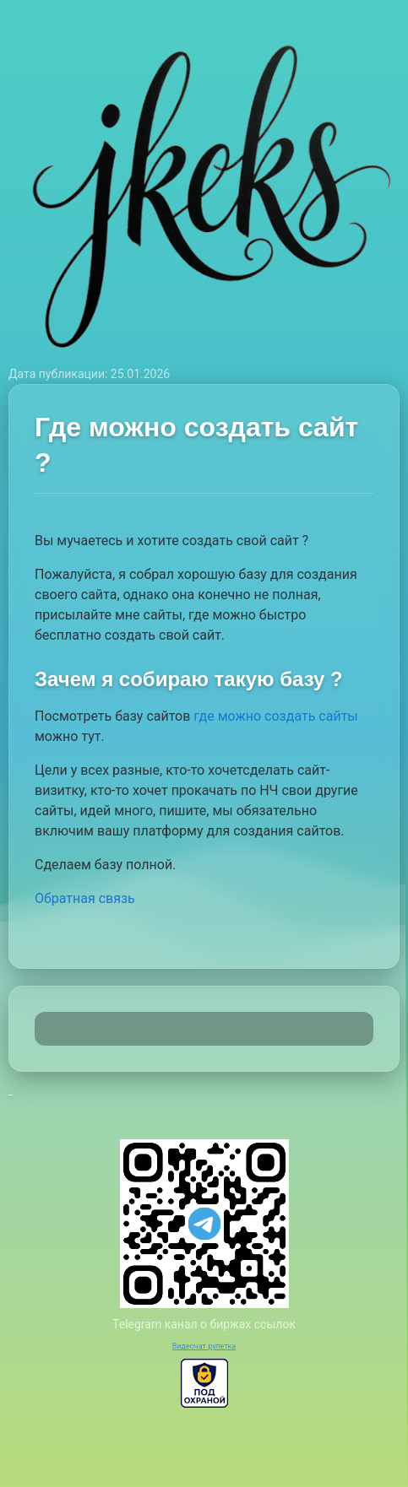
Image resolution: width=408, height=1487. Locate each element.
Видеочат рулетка (204, 1346)
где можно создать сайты (275, 716)
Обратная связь (85, 898)
